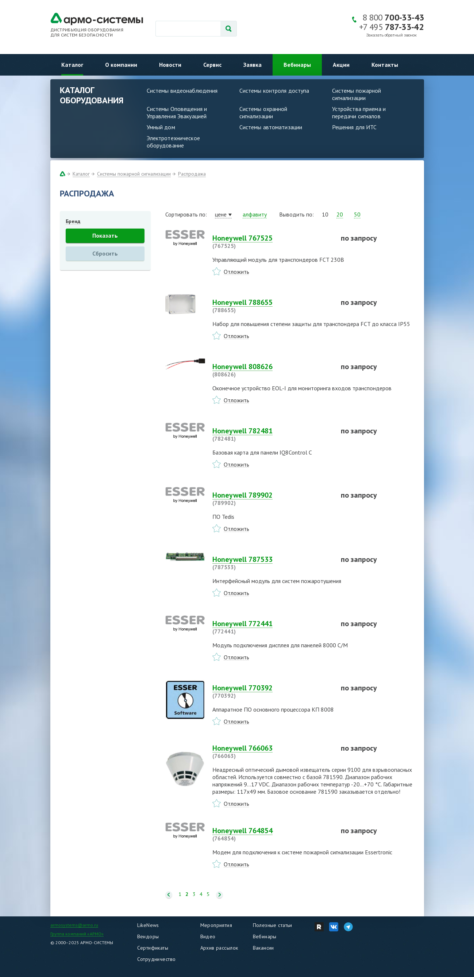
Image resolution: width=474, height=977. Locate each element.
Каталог (72, 64)
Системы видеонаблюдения (182, 90)
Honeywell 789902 (272, 498)
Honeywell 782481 (272, 434)
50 (357, 214)
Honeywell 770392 (272, 691)
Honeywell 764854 (272, 834)
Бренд (73, 221)
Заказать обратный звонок (391, 35)
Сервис (212, 64)
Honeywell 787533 (272, 563)
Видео (208, 936)
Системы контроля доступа (274, 90)
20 (339, 214)
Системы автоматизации (270, 127)
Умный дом (161, 127)
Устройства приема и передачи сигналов (359, 112)
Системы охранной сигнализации (263, 112)
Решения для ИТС (354, 127)
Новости (170, 64)
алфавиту (255, 214)
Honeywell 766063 (272, 751)
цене (221, 214)
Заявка (252, 64)
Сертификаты (153, 948)
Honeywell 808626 (272, 370)
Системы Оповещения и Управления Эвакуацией (177, 112)
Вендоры (148, 936)
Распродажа (192, 174)
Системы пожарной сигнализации (356, 94)
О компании (121, 64)
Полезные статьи (272, 925)
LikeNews (148, 925)
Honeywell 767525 (272, 241)
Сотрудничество (156, 959)
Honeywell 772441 (272, 627)
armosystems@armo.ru (74, 925)
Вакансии (263, 948)
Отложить (236, 271)
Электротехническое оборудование (173, 141)
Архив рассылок (219, 948)
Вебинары (297, 64)
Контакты (384, 64)
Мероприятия (216, 925)
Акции (341, 64)
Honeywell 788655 (272, 306)
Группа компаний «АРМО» (77, 933)
